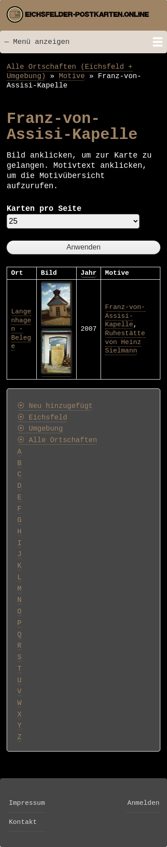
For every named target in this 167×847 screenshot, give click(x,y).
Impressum (27, 803)
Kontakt (23, 822)
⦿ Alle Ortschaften (57, 440)
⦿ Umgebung (40, 429)
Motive (72, 76)
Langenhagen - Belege (21, 329)
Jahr (89, 273)
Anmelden (143, 803)
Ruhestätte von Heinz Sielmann (125, 342)
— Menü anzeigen (37, 42)
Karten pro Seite (44, 208)
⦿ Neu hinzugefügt (55, 406)
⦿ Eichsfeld (42, 418)
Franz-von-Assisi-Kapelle (125, 316)
